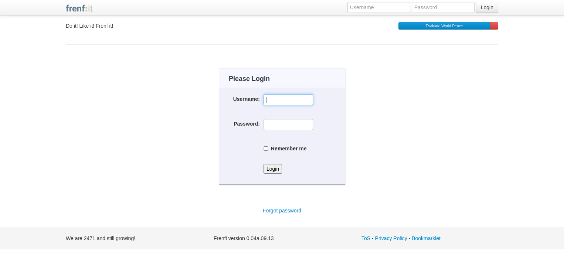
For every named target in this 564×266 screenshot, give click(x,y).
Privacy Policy (391, 238)
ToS (365, 238)
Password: (247, 124)
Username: (246, 99)
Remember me (285, 148)
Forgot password (282, 211)
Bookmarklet (426, 238)
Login (487, 7)
